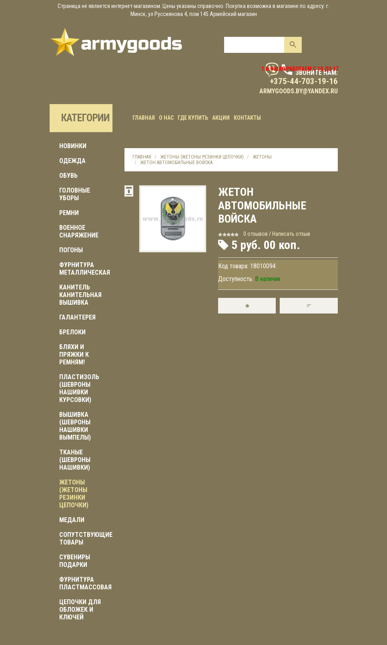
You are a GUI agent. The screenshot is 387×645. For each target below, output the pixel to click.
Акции (221, 118)
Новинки (72, 146)
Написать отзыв (291, 234)
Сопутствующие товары (85, 538)
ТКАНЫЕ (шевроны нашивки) (74, 459)
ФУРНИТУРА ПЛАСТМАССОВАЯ (85, 583)
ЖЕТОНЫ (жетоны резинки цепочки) (73, 493)
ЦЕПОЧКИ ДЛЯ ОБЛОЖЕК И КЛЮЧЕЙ (80, 609)
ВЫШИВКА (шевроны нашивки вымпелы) (75, 426)
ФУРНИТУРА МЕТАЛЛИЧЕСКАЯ (84, 268)
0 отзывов (255, 234)
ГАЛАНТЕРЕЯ (77, 317)
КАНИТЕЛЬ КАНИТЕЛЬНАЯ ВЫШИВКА (80, 294)
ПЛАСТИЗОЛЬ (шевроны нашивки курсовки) (79, 388)
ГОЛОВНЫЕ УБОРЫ (74, 194)
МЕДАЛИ (71, 520)
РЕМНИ (69, 213)
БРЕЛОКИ (72, 332)
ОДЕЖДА (72, 161)
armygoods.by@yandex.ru (298, 91)
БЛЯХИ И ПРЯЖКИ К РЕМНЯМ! (74, 354)
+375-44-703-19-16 (304, 81)
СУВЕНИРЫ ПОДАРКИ (74, 561)
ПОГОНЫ (71, 250)
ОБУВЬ (68, 175)
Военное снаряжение (78, 231)
